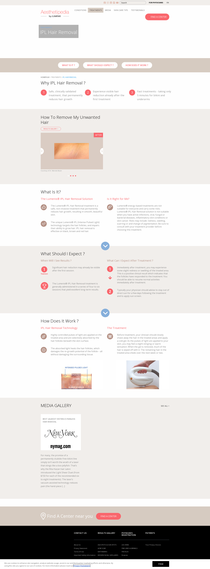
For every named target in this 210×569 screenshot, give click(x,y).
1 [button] (68, 175)
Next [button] (101, 151)
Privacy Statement (80, 548)
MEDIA (108, 10)
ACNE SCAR (102, 548)
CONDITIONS (80, 10)
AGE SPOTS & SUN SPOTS (107, 545)
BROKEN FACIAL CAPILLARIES (108, 555)
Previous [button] (42, 151)
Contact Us (80, 533)
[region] (105, 564)
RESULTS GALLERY (106, 533)
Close (160, 564)
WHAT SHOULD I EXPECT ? (100, 65)
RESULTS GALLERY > (51, 129)
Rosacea (125, 555)
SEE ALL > (165, 406)
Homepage (45, 77)
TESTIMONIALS (138, 10)
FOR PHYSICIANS (156, 2)
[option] (72, 152)
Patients (150, 533)
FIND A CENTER (158, 16)
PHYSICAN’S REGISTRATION (129, 534)
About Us (77, 545)
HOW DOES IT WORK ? (137, 65)
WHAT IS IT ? (68, 65)
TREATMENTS (95, 10)
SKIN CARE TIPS (121, 10)
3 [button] (73, 175)
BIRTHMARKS (102, 552)
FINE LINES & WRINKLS (130, 548)
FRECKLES (125, 552)
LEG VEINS (125, 545)
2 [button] (70, 175)
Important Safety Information (84, 555)
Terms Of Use (79, 552)
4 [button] (75, 175)
